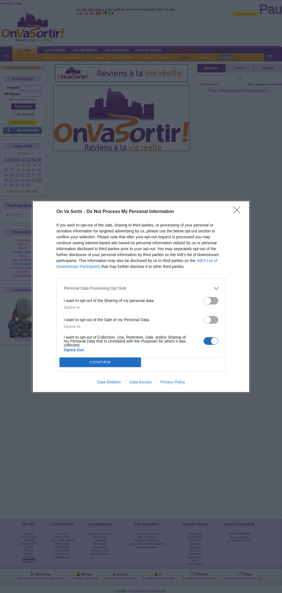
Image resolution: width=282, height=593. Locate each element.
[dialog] (141, 296)
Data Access (141, 382)
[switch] (211, 301)
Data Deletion (109, 382)
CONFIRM (100, 362)
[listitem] (141, 288)
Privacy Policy (172, 382)
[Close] (238, 211)
